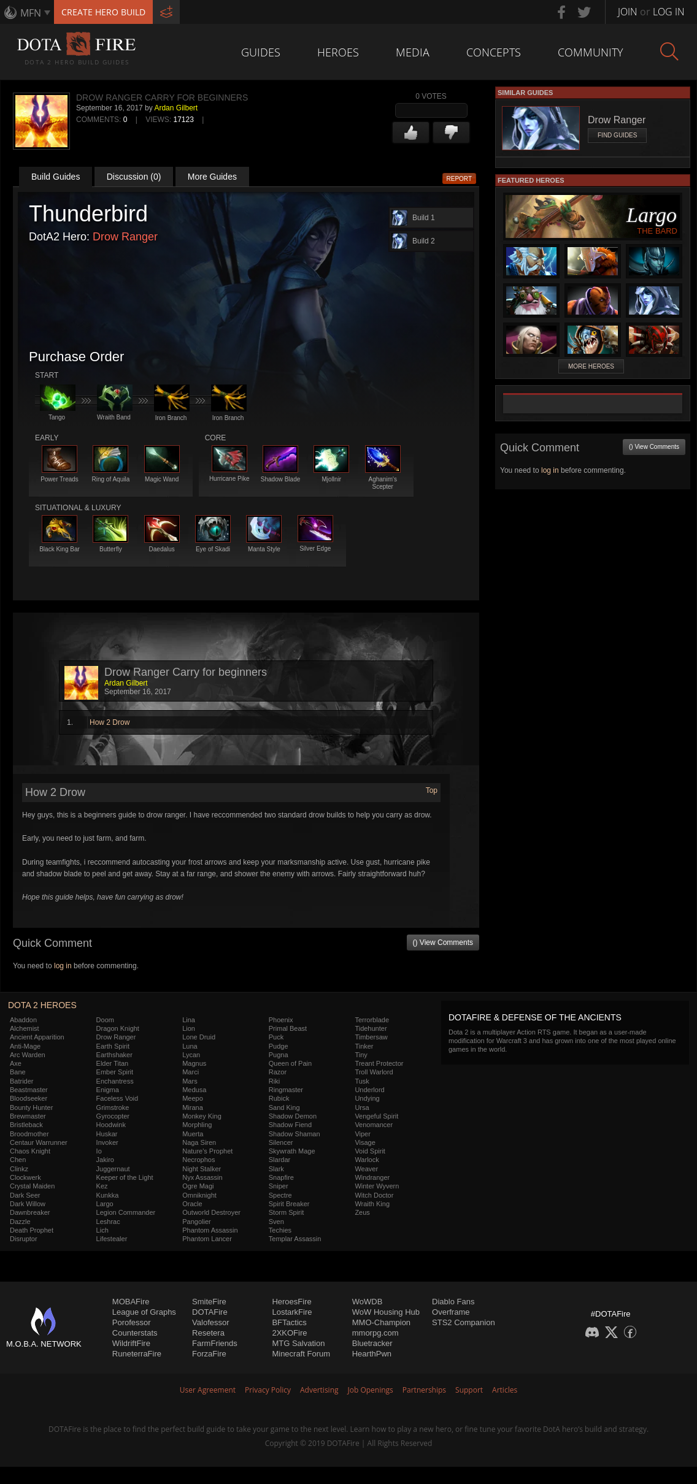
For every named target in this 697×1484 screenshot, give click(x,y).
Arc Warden (27, 1054)
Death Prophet (31, 1230)
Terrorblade (372, 1019)
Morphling (197, 1124)
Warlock (367, 1159)
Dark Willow (27, 1203)
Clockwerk (25, 1177)
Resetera (208, 1332)
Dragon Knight (117, 1028)
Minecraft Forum (301, 1353)
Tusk (362, 1081)
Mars (189, 1081)
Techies (280, 1230)
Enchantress (115, 1081)
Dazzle (20, 1221)
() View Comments (443, 942)
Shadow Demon (293, 1116)
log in (63, 966)
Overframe (450, 1312)
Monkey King (201, 1116)
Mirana (192, 1107)
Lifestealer (112, 1238)
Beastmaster (29, 1089)
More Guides (212, 177)
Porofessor (131, 1322)
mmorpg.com (375, 1332)
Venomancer (374, 1124)
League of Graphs (144, 1312)
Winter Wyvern (377, 1186)
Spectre (280, 1195)
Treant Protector (379, 1063)
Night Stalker (201, 1168)
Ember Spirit (115, 1072)
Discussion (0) (134, 177)
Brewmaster (28, 1116)
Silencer (281, 1142)
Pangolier (196, 1221)
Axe (15, 1063)
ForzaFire (209, 1353)
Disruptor (23, 1238)
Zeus (362, 1212)
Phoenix (281, 1019)
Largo (105, 1203)
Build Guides (55, 177)
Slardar (279, 1159)
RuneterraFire (136, 1353)
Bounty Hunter (31, 1107)
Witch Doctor (374, 1195)
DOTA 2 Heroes (42, 1005)
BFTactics (289, 1322)
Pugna (278, 1054)
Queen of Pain (290, 1063)
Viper (362, 1134)
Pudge (278, 1046)
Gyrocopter (112, 1116)
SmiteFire (209, 1301)
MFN (30, 13)
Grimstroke (112, 1107)
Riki (274, 1081)
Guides (260, 52)
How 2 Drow (109, 722)
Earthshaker (114, 1054)
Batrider (22, 1081)
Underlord (369, 1089)
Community (590, 52)
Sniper (278, 1186)
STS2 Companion (463, 1322)
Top (431, 790)
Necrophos (198, 1159)
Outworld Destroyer (211, 1212)
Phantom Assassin (210, 1230)
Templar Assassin (295, 1238)
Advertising (319, 1390)
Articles (504, 1390)
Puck (276, 1037)
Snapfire (281, 1177)
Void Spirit (370, 1151)
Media (412, 52)
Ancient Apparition (37, 1037)
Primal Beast (288, 1028)
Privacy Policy (268, 1390)
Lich (102, 1230)
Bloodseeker (28, 1098)
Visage (365, 1142)
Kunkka (107, 1195)
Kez (102, 1186)
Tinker (364, 1046)
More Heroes (591, 366)
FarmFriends (214, 1343)
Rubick (279, 1098)
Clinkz (19, 1168)
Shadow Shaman (294, 1134)
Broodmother (29, 1134)
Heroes (338, 52)
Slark (276, 1168)
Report (459, 178)
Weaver (366, 1168)
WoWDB (367, 1301)
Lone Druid (198, 1037)
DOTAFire (210, 1312)
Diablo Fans (453, 1301)
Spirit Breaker (289, 1203)
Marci (190, 1072)
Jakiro (105, 1159)
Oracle (192, 1203)
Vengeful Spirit (376, 1116)
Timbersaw (371, 1037)
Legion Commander (126, 1212)
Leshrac (108, 1221)
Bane (18, 1072)
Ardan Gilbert (176, 108)
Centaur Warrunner (38, 1142)
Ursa (362, 1107)
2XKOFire (289, 1332)
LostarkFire (292, 1312)
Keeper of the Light (124, 1177)
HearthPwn (371, 1353)
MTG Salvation (298, 1343)
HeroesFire (291, 1301)
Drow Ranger (125, 237)
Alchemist (24, 1028)
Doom (105, 1019)
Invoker (107, 1142)
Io (99, 1151)
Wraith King (372, 1203)
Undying (367, 1098)
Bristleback (26, 1124)
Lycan (191, 1054)
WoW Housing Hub (386, 1312)
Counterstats (135, 1332)
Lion (188, 1028)
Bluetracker (372, 1343)
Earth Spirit (112, 1046)
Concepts (493, 52)
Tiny (361, 1054)
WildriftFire (131, 1343)
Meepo (192, 1098)
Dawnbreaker (30, 1212)
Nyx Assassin (202, 1177)
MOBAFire (131, 1301)
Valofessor (210, 1322)
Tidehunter (371, 1028)
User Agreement (208, 1390)
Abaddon (23, 1019)
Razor (278, 1072)
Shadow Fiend (290, 1124)
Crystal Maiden (32, 1186)
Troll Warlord (374, 1072)
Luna (189, 1046)
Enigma (107, 1089)
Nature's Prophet (207, 1151)
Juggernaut (113, 1168)
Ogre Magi (198, 1186)
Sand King (284, 1107)
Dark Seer (25, 1195)
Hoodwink (111, 1124)
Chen (18, 1159)
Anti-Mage (25, 1046)
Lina (188, 1019)
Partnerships (424, 1390)
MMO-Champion (381, 1322)
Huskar (107, 1134)
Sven (276, 1221)
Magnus (194, 1063)
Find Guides (617, 135)
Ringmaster (286, 1089)
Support (469, 1390)
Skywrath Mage (292, 1151)
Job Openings (370, 1390)
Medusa (194, 1089)
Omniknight (199, 1195)
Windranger (372, 1177)
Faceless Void (117, 1098)
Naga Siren (199, 1142)
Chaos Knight (30, 1151)
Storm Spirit (286, 1212)
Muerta (192, 1134)
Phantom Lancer (207, 1238)
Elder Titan (112, 1063)
